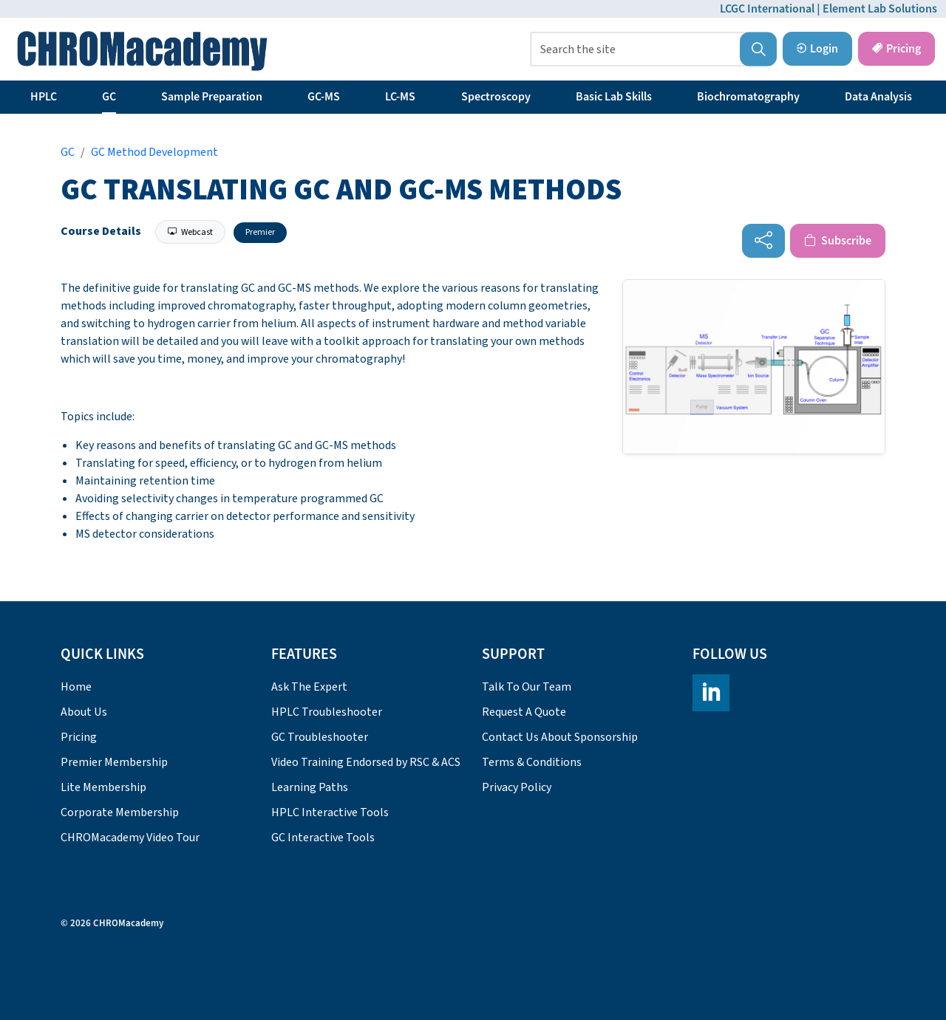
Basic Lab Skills (614, 97)
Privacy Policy (516, 787)
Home (76, 687)
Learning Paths (309, 787)
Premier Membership (114, 762)
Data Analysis (878, 97)
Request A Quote (524, 712)
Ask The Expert (309, 687)
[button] (758, 49)
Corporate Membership (120, 812)
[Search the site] (654, 49)
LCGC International (767, 9)
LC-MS (400, 97)
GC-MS (323, 97)
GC (109, 97)
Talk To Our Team (526, 687)
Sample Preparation (211, 97)
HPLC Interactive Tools (330, 812)
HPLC (43, 97)
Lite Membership (103, 787)
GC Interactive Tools (323, 837)
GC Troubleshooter (319, 737)
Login (817, 49)
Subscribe (837, 241)
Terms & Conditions (532, 762)
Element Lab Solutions (880, 9)
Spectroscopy (496, 97)
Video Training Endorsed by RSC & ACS (365, 762)
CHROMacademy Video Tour (130, 837)
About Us (84, 712)
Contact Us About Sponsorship (560, 737)
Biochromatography (748, 97)
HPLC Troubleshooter (326, 712)
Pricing (896, 49)
